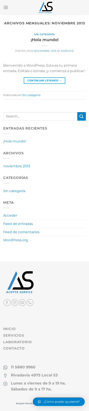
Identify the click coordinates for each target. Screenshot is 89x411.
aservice (67, 50)
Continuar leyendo (44, 80)
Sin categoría (44, 34)
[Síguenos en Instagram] (14, 302)
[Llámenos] (29, 302)
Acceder (10, 215)
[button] (59, 401)
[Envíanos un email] (22, 302)
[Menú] (5, 7)
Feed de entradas (18, 224)
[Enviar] (81, 116)
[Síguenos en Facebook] (7, 302)
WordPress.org (15, 240)
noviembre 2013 (16, 166)
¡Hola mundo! (44, 39)
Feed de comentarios (21, 232)
